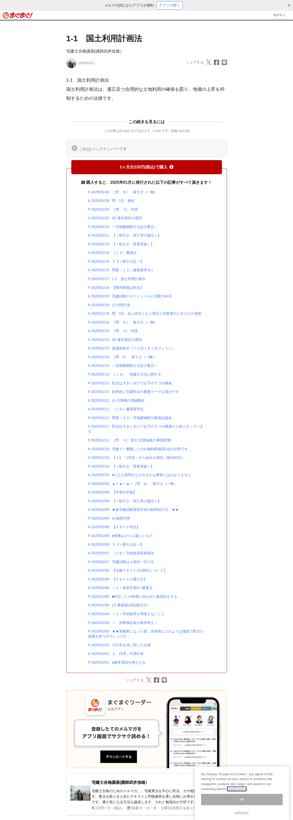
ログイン (279, 15)
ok (242, 812)
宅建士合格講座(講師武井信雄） (95, 51)
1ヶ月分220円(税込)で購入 (146, 167)
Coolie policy (236, 801)
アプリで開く (169, 5)
